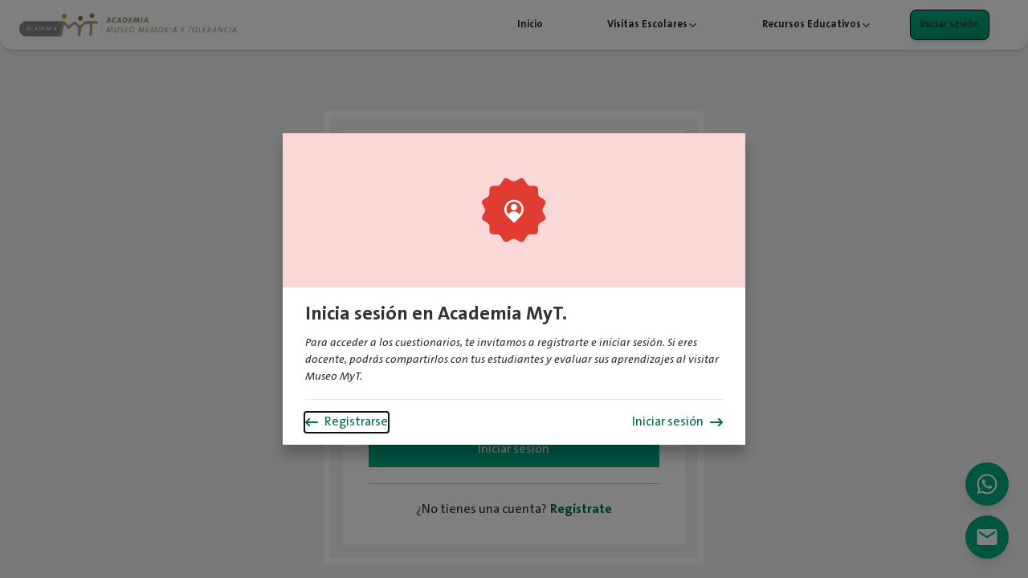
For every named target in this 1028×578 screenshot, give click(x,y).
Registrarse (346, 422)
